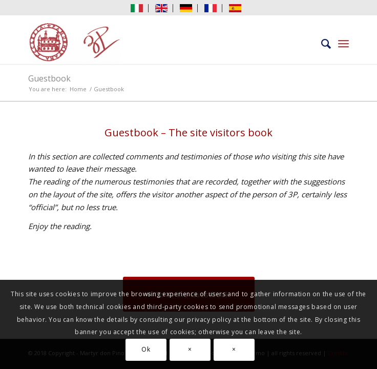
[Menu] (343, 43)
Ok (145, 349)
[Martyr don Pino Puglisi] (156, 43)
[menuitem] (137, 8)
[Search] (321, 43)
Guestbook (49, 78)
